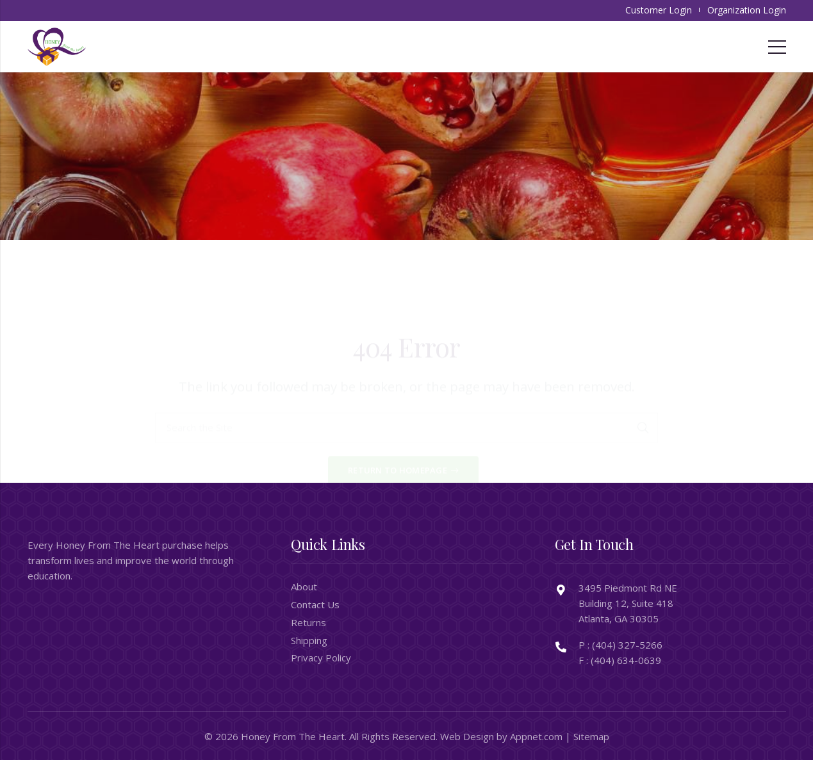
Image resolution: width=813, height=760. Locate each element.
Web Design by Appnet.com (501, 736)
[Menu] (776, 47)
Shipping (309, 640)
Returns (308, 622)
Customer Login (658, 10)
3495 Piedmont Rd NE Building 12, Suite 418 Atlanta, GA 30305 (628, 603)
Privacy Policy (321, 657)
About (304, 586)
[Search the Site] (406, 377)
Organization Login (746, 10)
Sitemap (591, 736)
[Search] (643, 377)
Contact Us (315, 604)
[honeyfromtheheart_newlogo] (57, 47)
